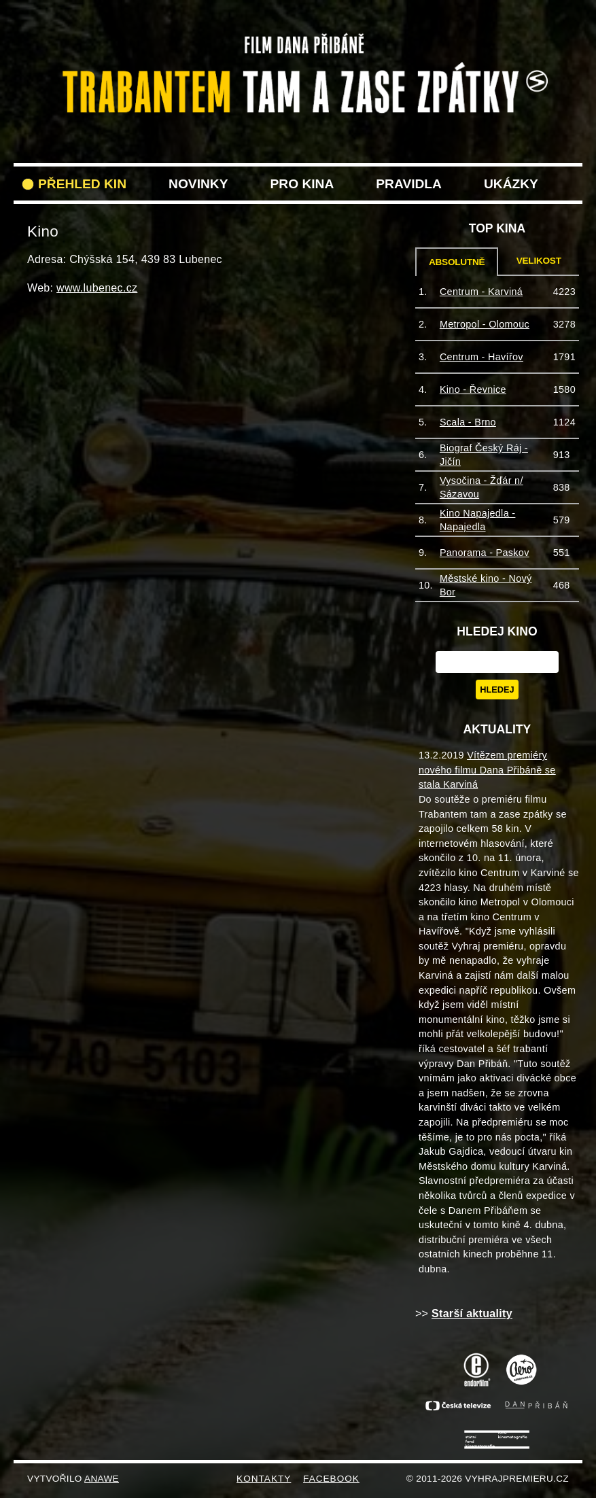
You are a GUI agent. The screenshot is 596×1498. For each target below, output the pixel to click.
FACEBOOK (331, 1479)
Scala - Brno (468, 422)
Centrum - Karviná (481, 291)
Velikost (538, 261)
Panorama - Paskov (484, 552)
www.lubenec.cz (96, 288)
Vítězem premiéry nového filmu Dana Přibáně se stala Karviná (487, 770)
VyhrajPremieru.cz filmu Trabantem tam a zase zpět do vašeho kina (298, 39)
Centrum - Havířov (481, 356)
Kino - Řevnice (473, 389)
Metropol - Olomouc (484, 324)
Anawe (101, 1479)
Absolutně (457, 262)
